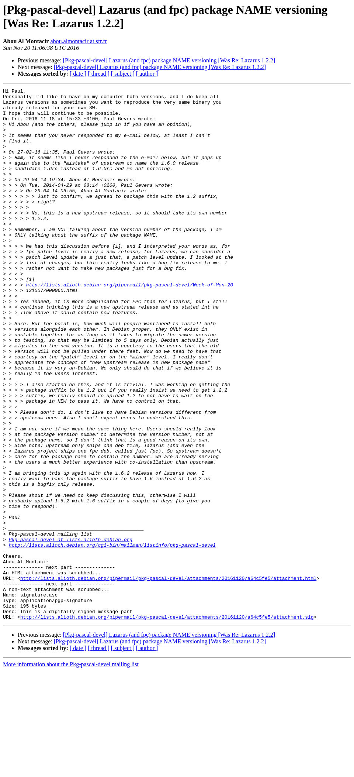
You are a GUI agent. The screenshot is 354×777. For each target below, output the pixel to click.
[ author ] (147, 74)
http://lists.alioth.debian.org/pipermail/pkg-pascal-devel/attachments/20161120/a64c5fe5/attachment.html (168, 676)
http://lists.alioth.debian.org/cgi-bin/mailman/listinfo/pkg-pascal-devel (112, 636)
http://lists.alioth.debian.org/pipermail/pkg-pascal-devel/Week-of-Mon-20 (129, 324)
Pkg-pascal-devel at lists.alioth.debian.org (70, 630)
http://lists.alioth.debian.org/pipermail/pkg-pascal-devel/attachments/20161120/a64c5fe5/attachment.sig (167, 723)
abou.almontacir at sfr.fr (78, 41)
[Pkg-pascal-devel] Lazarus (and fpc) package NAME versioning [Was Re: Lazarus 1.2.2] (169, 60)
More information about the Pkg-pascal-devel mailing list (71, 770)
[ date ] (78, 74)
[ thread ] (99, 74)
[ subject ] (123, 74)
